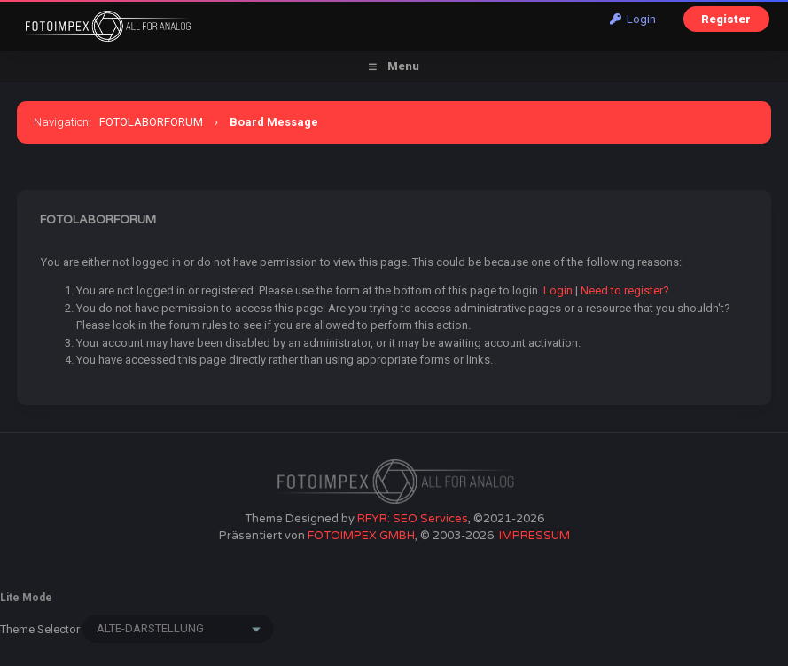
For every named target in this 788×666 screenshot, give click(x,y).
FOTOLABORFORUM (151, 122)
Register (726, 19)
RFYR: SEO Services (412, 519)
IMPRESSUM (534, 536)
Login (633, 19)
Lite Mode (26, 598)
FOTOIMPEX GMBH (361, 536)
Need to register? (625, 290)
